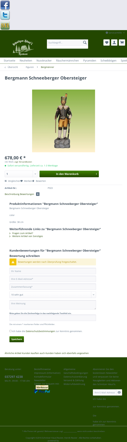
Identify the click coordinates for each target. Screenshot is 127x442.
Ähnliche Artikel (13, 353)
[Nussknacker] (44, 61)
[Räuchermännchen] (67, 61)
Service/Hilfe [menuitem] (114, 32)
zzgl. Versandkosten (23, 161)
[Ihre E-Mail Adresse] (104, 392)
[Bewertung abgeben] (52, 294)
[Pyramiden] (89, 61)
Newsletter (40, 380)
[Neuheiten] (25, 61)
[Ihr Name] (52, 271)
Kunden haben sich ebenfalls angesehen (67, 353)
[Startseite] (9, 61)
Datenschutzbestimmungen (40, 331)
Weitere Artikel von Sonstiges (26, 236)
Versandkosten (70, 431)
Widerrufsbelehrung (74, 384)
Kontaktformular (42, 376)
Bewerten (39, 180)
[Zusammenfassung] (52, 287)
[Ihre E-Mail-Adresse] (52, 279)
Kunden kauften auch (33, 353)
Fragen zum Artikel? (21, 233)
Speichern (16, 339)
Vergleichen (12, 180)
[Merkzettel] (106, 42)
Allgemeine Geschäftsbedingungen (76, 371)
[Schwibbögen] (108, 61)
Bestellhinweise (42, 369)
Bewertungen (30, 194)
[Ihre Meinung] (52, 304)
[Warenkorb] (122, 42)
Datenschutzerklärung (75, 376)
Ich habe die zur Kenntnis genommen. (47, 331)
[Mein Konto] (114, 42)
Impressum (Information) (47, 372)
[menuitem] (67, 44)
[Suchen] (85, 42)
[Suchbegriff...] (67, 42)
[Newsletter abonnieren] (119, 392)
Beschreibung (12, 194)
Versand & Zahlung (74, 380)
